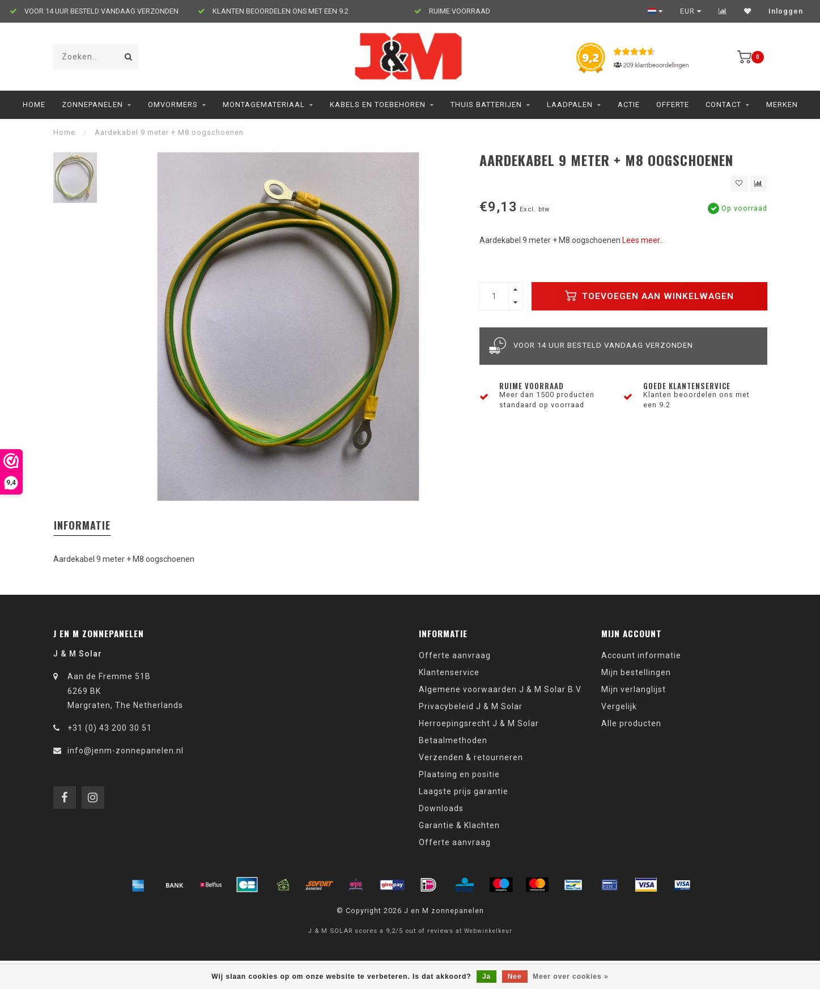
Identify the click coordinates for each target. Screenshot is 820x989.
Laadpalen (570, 104)
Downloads (441, 808)
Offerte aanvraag (455, 655)
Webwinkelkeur (488, 931)
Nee (515, 977)
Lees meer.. (642, 240)
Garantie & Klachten (459, 825)
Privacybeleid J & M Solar (470, 706)
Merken (782, 104)
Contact (723, 104)
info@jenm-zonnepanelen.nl (125, 750)
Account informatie (641, 655)
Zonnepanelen (92, 104)
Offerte (672, 104)
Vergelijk (619, 706)
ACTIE (629, 104)
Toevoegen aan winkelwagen (649, 295)
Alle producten (631, 723)
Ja (486, 977)
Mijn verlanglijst (633, 689)
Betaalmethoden (453, 740)
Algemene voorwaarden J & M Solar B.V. (501, 689)
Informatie (82, 525)
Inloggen (785, 11)
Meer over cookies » (571, 977)
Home (34, 104)
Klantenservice (449, 672)
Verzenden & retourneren (471, 757)
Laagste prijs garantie (463, 791)
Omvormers (173, 104)
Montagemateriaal (264, 104)
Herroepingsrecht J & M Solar (479, 723)
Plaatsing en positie (459, 774)
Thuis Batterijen (486, 104)
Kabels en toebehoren (378, 104)
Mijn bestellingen (636, 672)
